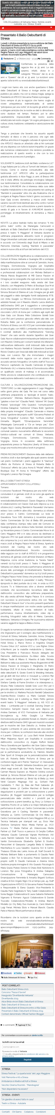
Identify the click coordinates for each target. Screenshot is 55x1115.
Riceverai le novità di (14, 1051)
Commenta (44, 59)
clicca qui (30, 10)
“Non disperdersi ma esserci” (15, 1089)
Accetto (48, 15)
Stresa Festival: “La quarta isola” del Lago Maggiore (26, 1073)
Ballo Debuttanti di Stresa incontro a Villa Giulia (24, 1008)
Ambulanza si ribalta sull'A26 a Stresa (19, 1081)
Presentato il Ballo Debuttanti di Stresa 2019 (22, 1011)
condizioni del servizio (35, 1054)
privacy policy (8, 1056)
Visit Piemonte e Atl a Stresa (15, 1077)
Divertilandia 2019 (10, 998)
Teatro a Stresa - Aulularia (14, 1103)
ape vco (33, 977)
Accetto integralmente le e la (25, 1055)
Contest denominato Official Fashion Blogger (23, 1014)
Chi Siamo (17, 1112)
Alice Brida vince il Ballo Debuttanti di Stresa (22, 1001)
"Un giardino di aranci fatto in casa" (18, 1099)
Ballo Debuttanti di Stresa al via (16, 1004)
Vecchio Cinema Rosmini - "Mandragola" (20, 1085)
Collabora (28, 1112)
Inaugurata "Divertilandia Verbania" (17, 995)
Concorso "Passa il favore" (14, 992)
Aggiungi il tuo (24, 1025)
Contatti (6, 1112)
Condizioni (41, 1112)
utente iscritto (37, 1035)
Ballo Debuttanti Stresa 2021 (15, 989)
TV (11, 828)
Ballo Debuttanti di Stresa (14, 977)
